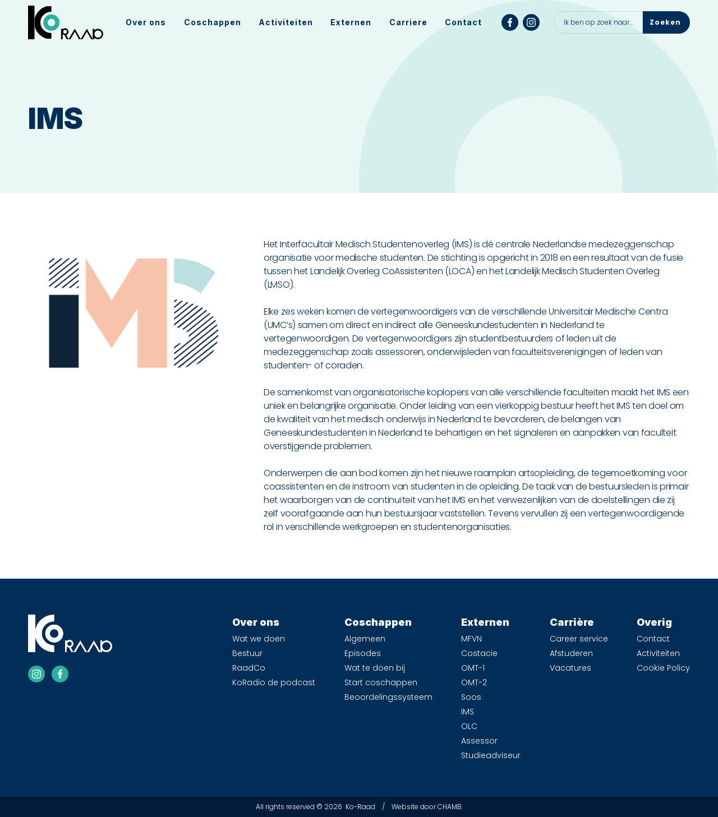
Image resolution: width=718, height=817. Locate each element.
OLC (469, 726)
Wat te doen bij (374, 667)
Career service (579, 638)
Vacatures (570, 667)
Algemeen (364, 638)
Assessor (479, 740)
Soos (471, 697)
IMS (467, 711)
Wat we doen (258, 638)
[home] (65, 22)
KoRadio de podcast (273, 682)
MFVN (471, 638)
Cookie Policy (663, 667)
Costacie (479, 653)
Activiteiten (286, 22)
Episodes (362, 653)
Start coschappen (380, 682)
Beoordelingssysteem (388, 697)
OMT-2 (474, 682)
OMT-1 (473, 667)
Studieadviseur (491, 755)
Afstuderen (571, 653)
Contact (463, 22)
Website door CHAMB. (427, 806)
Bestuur (247, 653)
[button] (146, 22)
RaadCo (248, 667)
